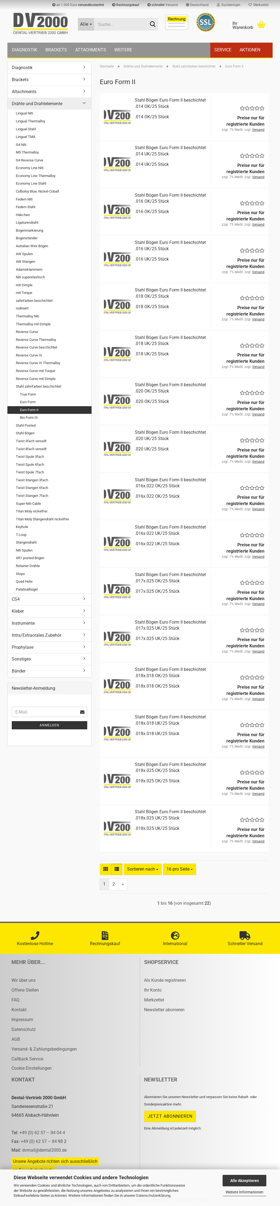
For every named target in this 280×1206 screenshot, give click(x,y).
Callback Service (27, 1058)
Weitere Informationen (244, 1192)
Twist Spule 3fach (30, 457)
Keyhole (22, 527)
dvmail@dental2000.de (44, 1150)
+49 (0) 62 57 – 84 (39, 1141)
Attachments (90, 49)
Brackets (56, 49)
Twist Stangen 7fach (32, 496)
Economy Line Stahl (31, 183)
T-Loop (21, 535)
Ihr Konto (153, 990)
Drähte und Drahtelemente (37, 103)
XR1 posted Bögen (30, 558)
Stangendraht (26, 542)
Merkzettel (259, 5)
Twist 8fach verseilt (31, 449)
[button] (197, 5)
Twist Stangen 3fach (32, 480)
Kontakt (19, 1009)
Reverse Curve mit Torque (35, 371)
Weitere (123, 49)
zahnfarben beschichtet (34, 301)
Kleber (18, 611)
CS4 (16, 599)
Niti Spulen (24, 550)
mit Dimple (24, 285)
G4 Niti (21, 145)
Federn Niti (24, 199)
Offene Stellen (25, 990)
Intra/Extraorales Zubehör (36, 635)
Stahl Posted (26, 425)
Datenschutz (23, 1029)
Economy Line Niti (29, 168)
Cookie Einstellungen (31, 1068)
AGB (15, 1039)
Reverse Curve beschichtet (36, 347)
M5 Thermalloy (27, 152)
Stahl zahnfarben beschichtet (38, 386)
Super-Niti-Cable (28, 504)
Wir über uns (23, 980)
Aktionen (250, 49)
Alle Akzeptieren (244, 1180)
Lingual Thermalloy (30, 121)
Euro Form (28, 402)
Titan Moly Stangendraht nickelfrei (42, 519)
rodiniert (22, 308)
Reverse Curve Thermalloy (36, 340)
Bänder (18, 671)
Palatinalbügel (27, 589)
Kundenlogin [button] (228, 5)
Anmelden (49, 725)
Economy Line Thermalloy (36, 176)
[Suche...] (86, 24)
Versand (162, 5)
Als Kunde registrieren (165, 980)
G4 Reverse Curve (29, 160)
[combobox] (143, 869)
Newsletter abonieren (164, 1009)
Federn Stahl (25, 207)
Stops (20, 574)
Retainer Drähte (28, 566)
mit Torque (24, 293)
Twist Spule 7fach (30, 472)
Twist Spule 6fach (30, 464)
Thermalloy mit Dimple (33, 324)
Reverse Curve (27, 332)
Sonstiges (21, 659)
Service (222, 49)
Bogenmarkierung (29, 230)
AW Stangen (25, 262)
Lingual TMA (25, 137)
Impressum (22, 1019)
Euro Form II (29, 410)
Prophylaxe (22, 647)
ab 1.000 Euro (78, 5)
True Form (28, 394)
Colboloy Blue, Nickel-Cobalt (37, 191)
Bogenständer (26, 238)
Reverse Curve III (29, 355)
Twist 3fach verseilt (31, 441)
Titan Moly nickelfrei (31, 511)
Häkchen (23, 215)
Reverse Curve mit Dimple (36, 379)
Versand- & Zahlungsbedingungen (44, 1049)
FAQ (15, 999)
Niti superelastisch (30, 277)
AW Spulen (24, 254)
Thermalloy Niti (27, 316)
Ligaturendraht (27, 222)
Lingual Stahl (26, 129)
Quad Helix (24, 581)
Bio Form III (29, 417)
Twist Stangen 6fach (32, 488)
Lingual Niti (24, 113)
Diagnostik (24, 49)
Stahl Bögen (25, 433)
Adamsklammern (29, 269)
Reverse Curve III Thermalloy (38, 363)
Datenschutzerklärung (153, 1195)
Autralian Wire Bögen (32, 246)
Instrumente (23, 623)
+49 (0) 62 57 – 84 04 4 (42, 1132)
